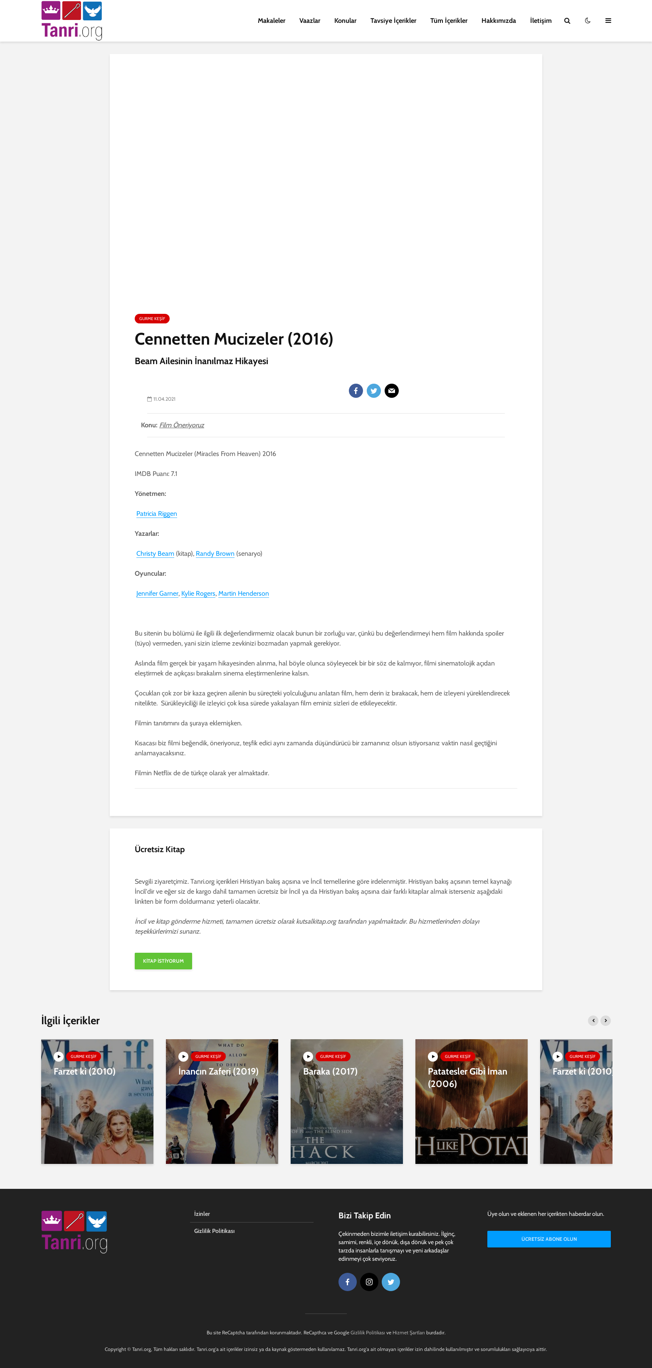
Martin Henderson (243, 593)
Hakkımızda (499, 21)
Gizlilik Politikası (214, 1231)
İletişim (541, 21)
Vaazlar (309, 21)
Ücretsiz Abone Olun (549, 1239)
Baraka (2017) (330, 1071)
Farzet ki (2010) (85, 1071)
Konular (345, 21)
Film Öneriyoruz (181, 425)
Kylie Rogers (198, 593)
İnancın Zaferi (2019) (218, 1071)
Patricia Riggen (156, 514)
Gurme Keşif (152, 318)
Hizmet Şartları (409, 1332)
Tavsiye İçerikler (393, 21)
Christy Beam (155, 553)
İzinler (202, 1214)
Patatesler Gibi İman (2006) (467, 1077)
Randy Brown (215, 553)
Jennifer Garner (157, 593)
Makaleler (271, 21)
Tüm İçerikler (448, 21)
